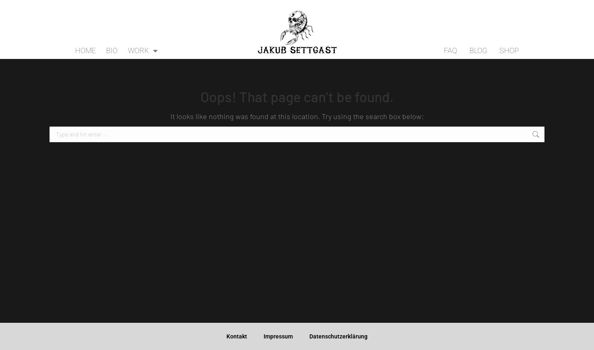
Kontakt (236, 336)
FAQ (450, 51)
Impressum (278, 336)
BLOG (478, 51)
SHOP (509, 51)
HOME (85, 51)
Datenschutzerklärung (338, 336)
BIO (112, 51)
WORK (143, 51)
